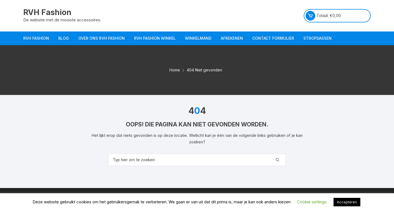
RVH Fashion (47, 12)
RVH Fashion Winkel (155, 38)
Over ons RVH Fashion (101, 38)
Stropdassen (317, 38)
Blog (63, 38)
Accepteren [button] (347, 202)
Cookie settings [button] (312, 201)
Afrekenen (232, 38)
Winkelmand (198, 38)
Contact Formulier (273, 38)
